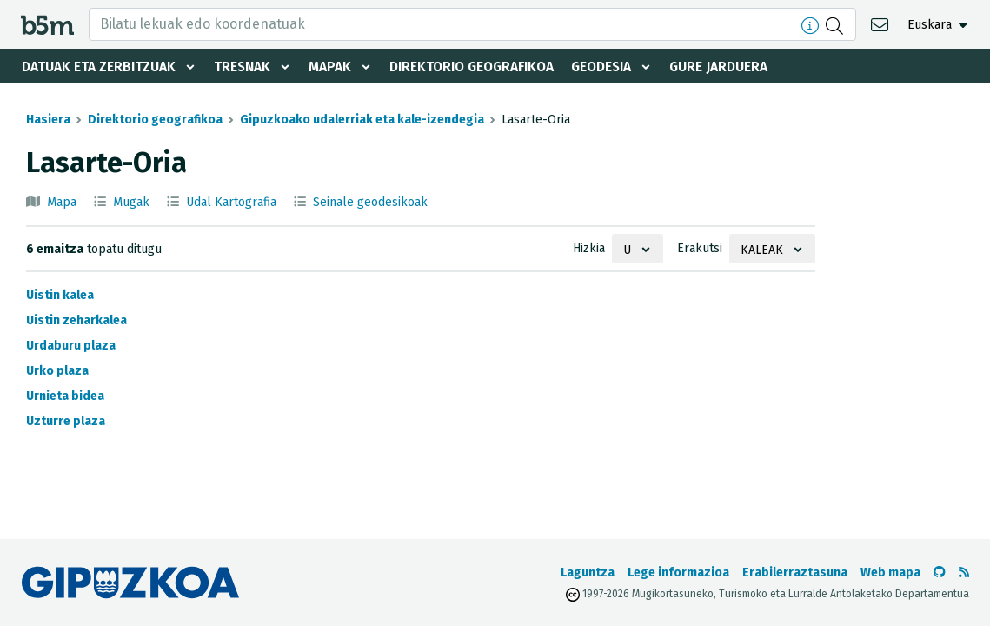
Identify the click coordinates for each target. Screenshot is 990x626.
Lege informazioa (678, 572)
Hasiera (48, 119)
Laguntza (588, 572)
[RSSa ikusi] (964, 572)
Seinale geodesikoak (370, 202)
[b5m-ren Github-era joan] (940, 572)
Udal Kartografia (231, 202)
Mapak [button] (333, 66)
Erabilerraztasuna (794, 572)
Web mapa (890, 572)
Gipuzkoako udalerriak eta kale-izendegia (362, 119)
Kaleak (762, 250)
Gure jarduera (733, 66)
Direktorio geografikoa (479, 66)
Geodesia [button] (614, 66)
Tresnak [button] (244, 66)
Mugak (131, 202)
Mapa (61, 202)
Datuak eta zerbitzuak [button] (99, 66)
